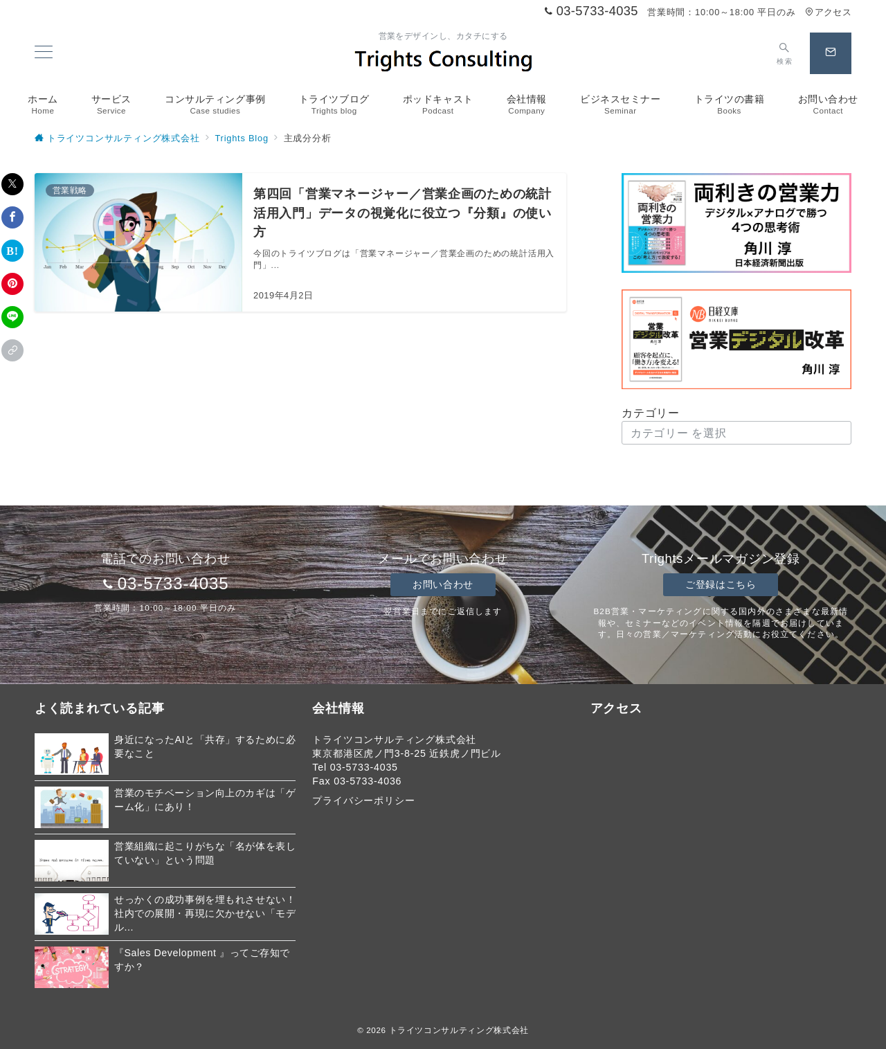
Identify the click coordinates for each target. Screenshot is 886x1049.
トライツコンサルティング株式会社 (459, 1029)
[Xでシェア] (12, 184)
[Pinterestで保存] (12, 284)
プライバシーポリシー (363, 800)
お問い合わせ (443, 584)
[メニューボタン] (44, 53)
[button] (12, 350)
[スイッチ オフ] (784, 53)
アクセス (828, 12)
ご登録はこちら (720, 584)
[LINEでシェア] (12, 317)
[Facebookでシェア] (12, 217)
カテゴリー (651, 413)
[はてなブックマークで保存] (12, 251)
